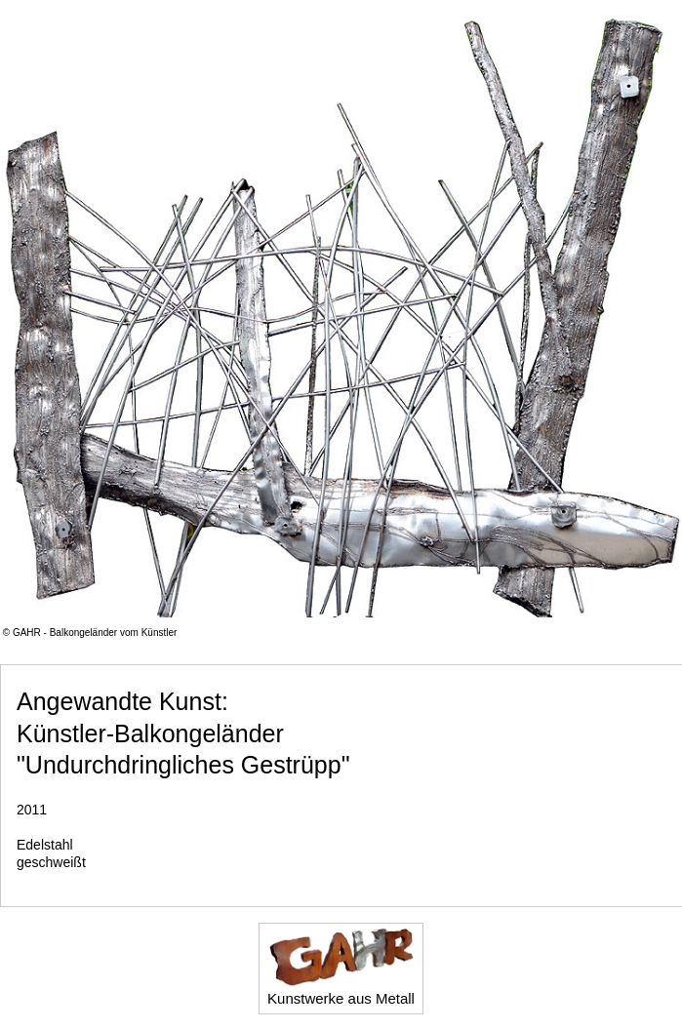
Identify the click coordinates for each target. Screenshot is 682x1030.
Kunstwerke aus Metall (341, 967)
